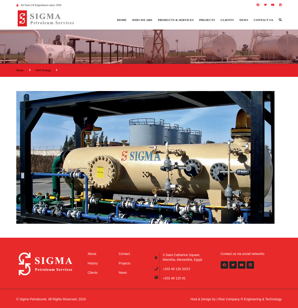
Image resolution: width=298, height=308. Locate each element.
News (243, 20)
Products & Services (176, 20)
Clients (227, 20)
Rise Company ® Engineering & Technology (250, 299)
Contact (124, 254)
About (92, 254)
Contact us (263, 20)
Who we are (142, 20)
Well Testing (43, 70)
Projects (207, 20)
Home (121, 20)
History (93, 263)
